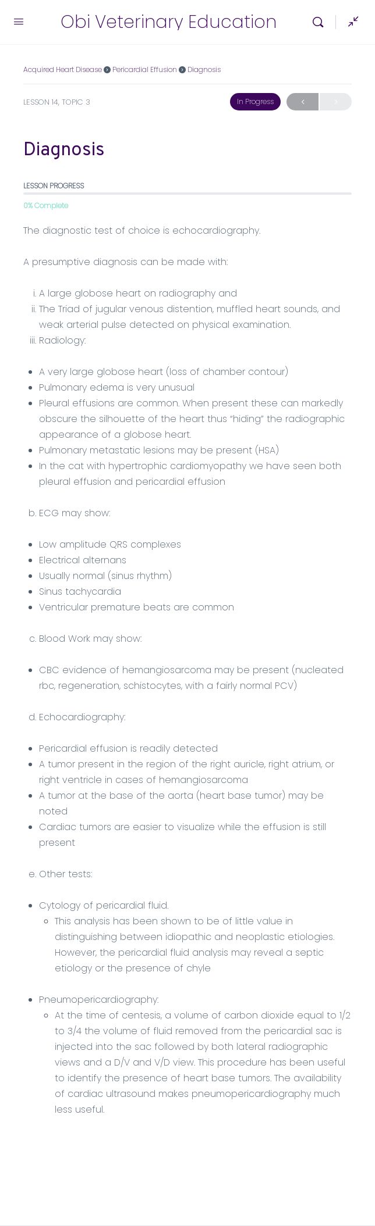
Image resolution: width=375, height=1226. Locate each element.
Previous (302, 102)
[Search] (321, 22)
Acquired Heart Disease (62, 69)
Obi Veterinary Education (169, 22)
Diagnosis (204, 69)
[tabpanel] (187, 670)
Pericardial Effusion (144, 69)
